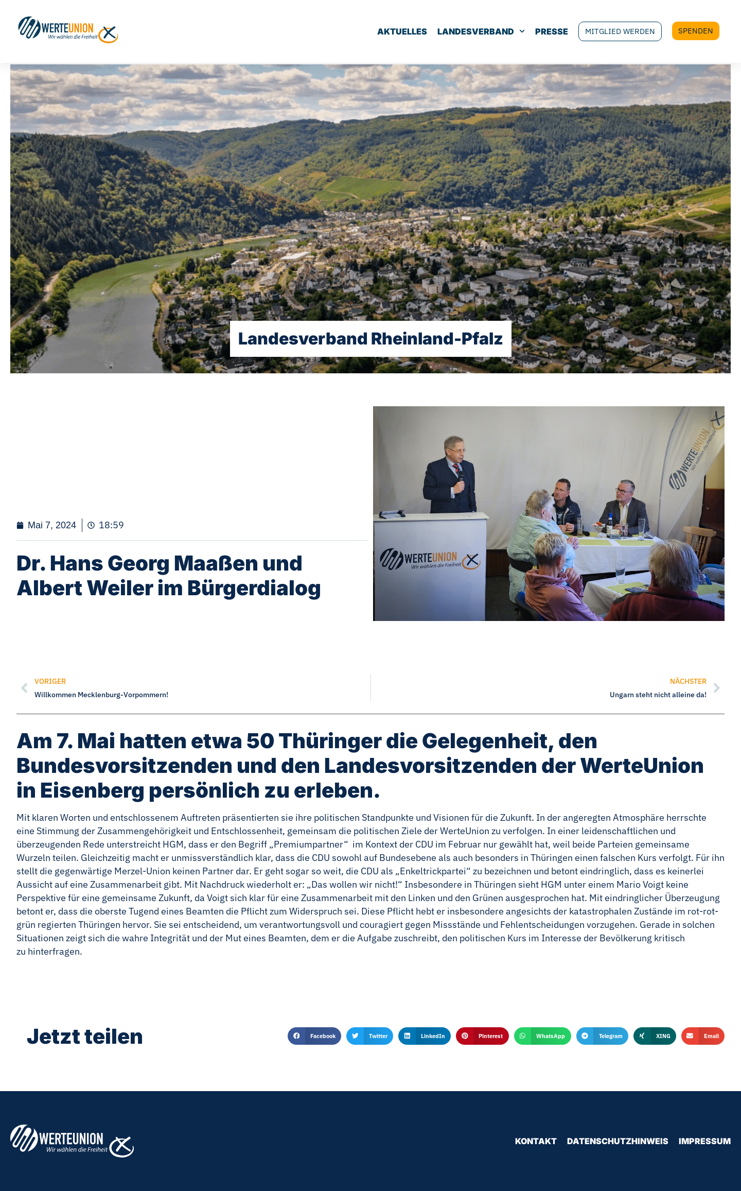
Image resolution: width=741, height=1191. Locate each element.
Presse (526, 32)
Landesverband (456, 32)
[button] (314, 1036)
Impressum (705, 1141)
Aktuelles (377, 32)
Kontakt (536, 1141)
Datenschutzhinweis (617, 1141)
